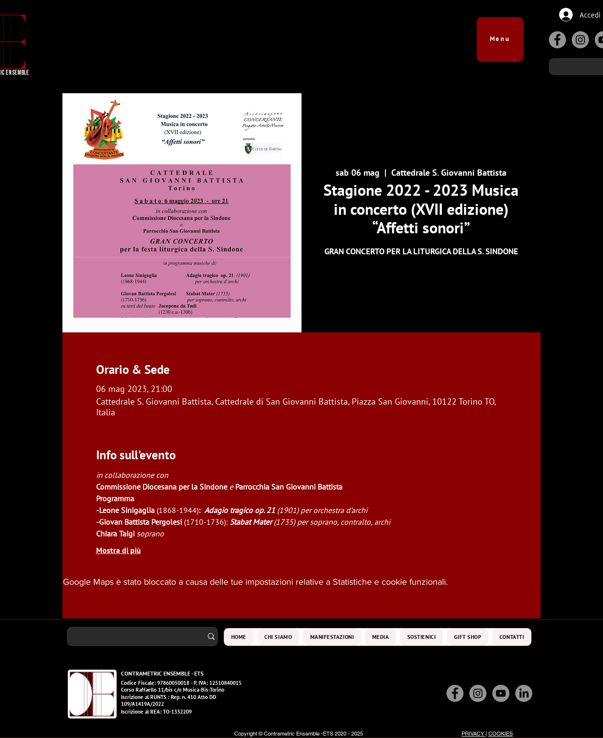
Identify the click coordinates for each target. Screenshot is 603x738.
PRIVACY (473, 733)
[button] (500, 35)
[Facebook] (557, 39)
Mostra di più (118, 550)
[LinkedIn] (523, 693)
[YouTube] (500, 693)
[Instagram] (580, 39)
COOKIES (500, 733)
